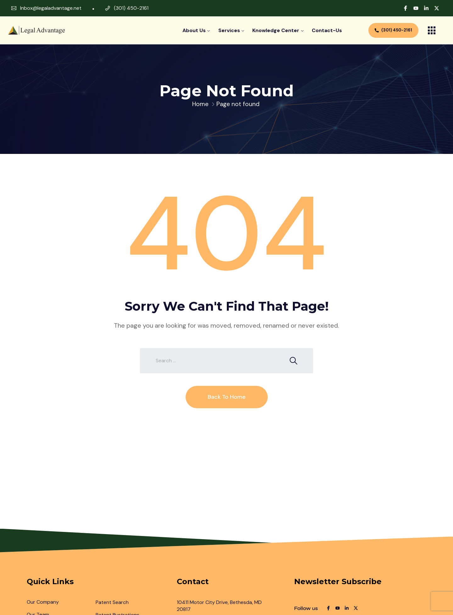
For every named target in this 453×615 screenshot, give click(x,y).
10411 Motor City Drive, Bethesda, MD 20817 (219, 605)
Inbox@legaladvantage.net (50, 8)
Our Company (43, 602)
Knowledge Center (275, 30)
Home (200, 104)
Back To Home (227, 397)
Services (229, 30)
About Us (194, 30)
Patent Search (112, 602)
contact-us (327, 30)
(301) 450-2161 (131, 8)
